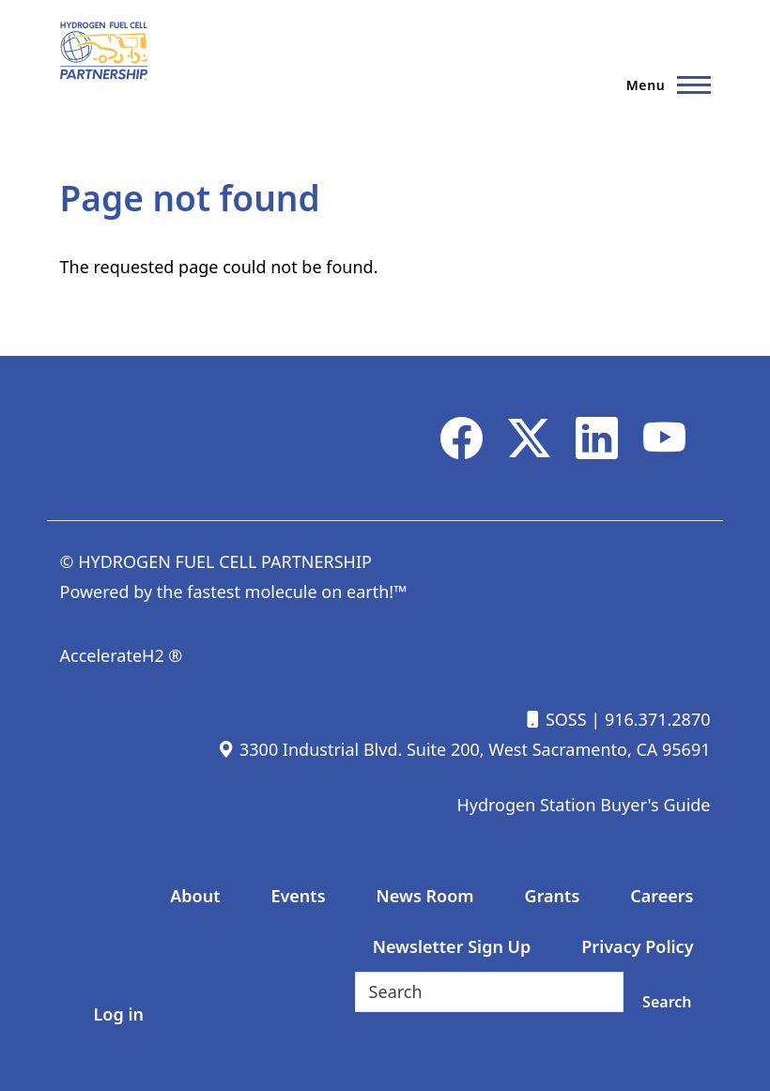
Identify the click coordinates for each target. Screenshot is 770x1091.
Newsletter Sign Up (452, 946)
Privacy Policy (637, 946)
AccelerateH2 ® (121, 655)
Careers (661, 895)
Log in (119, 1014)
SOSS (555, 719)
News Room (425, 895)
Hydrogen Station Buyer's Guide (583, 804)
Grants (552, 895)
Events (297, 895)
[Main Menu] (662, 84)
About (195, 895)
